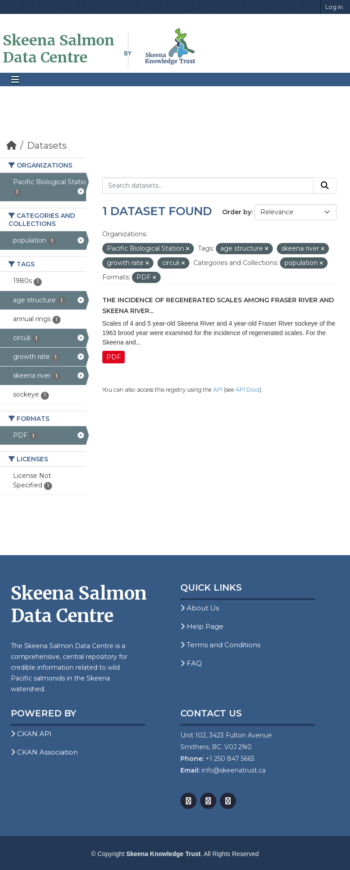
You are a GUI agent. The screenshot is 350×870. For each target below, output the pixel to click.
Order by (236, 212)
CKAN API (31, 733)
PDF (113, 357)
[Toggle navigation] (15, 80)
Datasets (47, 145)
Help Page (201, 626)
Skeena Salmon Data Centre (58, 48)
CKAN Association (44, 752)
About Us (199, 608)
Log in (334, 6)
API (218, 389)
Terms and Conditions (220, 644)
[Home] (11, 145)
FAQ (191, 663)
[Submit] (325, 185)
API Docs (247, 389)
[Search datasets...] (208, 185)
